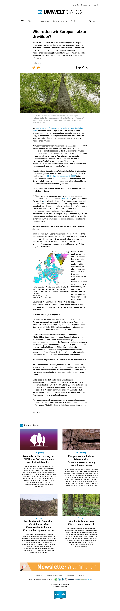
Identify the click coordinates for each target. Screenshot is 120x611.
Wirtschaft (45, 21)
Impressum (81, 575)
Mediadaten (70, 575)
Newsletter (76, 5)
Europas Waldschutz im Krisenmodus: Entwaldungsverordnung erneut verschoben (81, 460)
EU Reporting (39, 452)
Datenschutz (39, 575)
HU (46, 201)
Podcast (84, 5)
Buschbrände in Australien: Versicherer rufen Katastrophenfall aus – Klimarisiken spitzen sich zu (38, 526)
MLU (70, 198)
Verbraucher (33, 21)
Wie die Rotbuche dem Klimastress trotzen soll (81, 523)
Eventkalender (94, 5)
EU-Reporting (76, 21)
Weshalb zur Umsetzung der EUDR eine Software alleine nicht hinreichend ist (38, 458)
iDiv (64, 198)
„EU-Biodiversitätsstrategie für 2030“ (61, 176)
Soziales (64, 21)
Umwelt (55, 21)
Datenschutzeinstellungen (54, 575)
